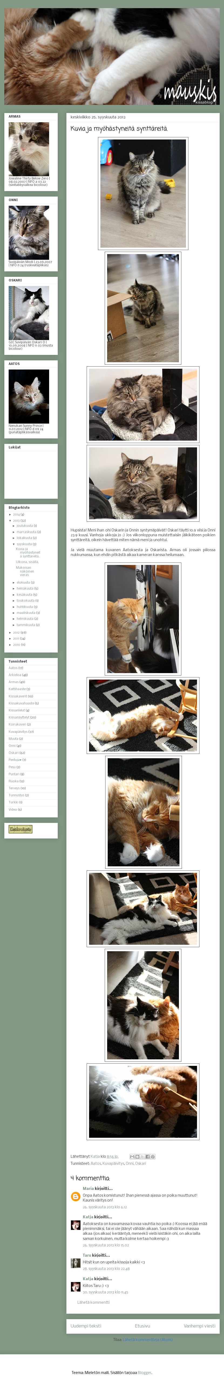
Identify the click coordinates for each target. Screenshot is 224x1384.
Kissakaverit (18, 696)
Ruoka (14, 781)
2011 (16, 638)
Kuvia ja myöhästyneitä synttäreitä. (28, 553)
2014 (17, 514)
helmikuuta (25, 619)
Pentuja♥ (15, 760)
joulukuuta (25, 526)
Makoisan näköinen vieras (25, 571)
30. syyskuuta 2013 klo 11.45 (105, 1292)
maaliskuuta (26, 613)
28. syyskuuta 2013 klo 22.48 (106, 1269)
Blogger (144, 1373)
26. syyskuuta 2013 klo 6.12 (105, 1207)
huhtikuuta (25, 607)
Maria (88, 1189)
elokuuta (24, 582)
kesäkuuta (25, 595)
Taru (87, 1256)
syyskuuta (25, 544)
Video (13, 809)
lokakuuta (25, 538)
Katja (88, 1217)
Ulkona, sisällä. (27, 562)
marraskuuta (27, 532)
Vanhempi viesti (199, 1326)
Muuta (13, 739)
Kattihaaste (17, 689)
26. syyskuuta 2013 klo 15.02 (106, 1245)
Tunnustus (16, 795)
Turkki (13, 802)
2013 (17, 521)
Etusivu (142, 1326)
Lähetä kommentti (93, 1303)
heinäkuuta (25, 588)
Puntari (14, 774)
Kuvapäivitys (113, 1164)
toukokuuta (26, 601)
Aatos (96, 1164)
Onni (130, 1164)
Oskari (140, 1164)
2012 (17, 632)
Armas (14, 682)
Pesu (12, 767)
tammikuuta (26, 625)
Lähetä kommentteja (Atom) (148, 1340)
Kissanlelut (17, 710)
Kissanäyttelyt (19, 717)
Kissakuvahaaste (21, 703)
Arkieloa (15, 675)
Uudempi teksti (86, 1326)
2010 (17, 645)
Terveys (14, 788)
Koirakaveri (17, 724)
